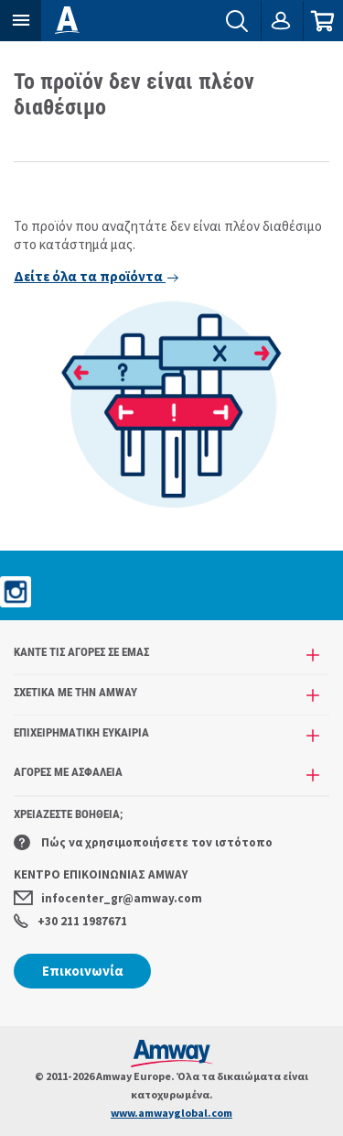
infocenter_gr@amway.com (108, 898)
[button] (20, 20)
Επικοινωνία (82, 970)
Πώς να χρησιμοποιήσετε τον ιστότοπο (143, 842)
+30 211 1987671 (70, 921)
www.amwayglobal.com (171, 1113)
